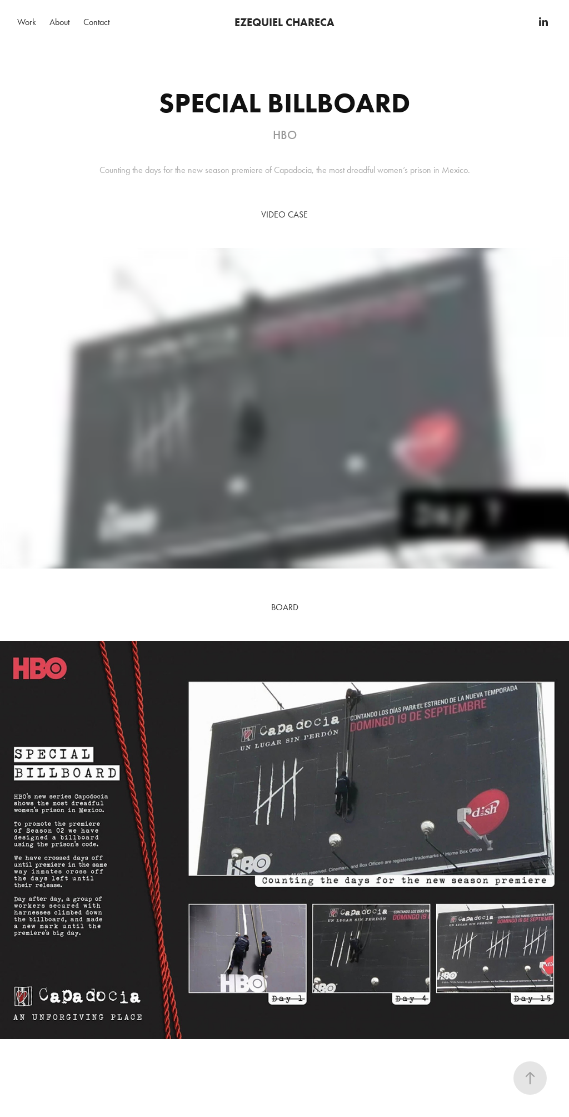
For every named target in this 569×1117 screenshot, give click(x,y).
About (59, 22)
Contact (96, 22)
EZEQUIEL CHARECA (284, 22)
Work (26, 22)
